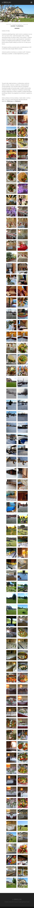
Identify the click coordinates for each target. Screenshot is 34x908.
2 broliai (6, 2)
